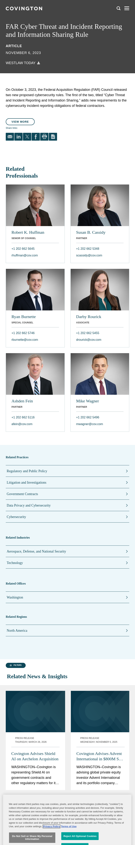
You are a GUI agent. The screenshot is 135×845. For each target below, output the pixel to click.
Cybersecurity (16, 517)
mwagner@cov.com (89, 424)
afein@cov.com (21, 424)
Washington (15, 597)
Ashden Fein (22, 401)
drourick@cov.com (88, 339)
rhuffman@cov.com (24, 255)
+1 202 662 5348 (87, 248)
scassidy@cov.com (89, 255)
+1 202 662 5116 (23, 417)
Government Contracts (22, 494)
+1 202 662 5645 (23, 248)
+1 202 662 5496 (87, 417)
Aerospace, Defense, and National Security (36, 551)
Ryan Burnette (23, 316)
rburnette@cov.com (24, 339)
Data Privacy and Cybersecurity (29, 505)
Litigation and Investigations (26, 482)
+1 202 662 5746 (23, 333)
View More (20, 121)
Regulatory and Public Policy (27, 471)
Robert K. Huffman (27, 232)
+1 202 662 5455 (87, 333)
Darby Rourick (88, 316)
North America (17, 630)
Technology (15, 563)
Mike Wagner (87, 401)
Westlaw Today (20, 63)
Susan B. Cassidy (91, 232)
